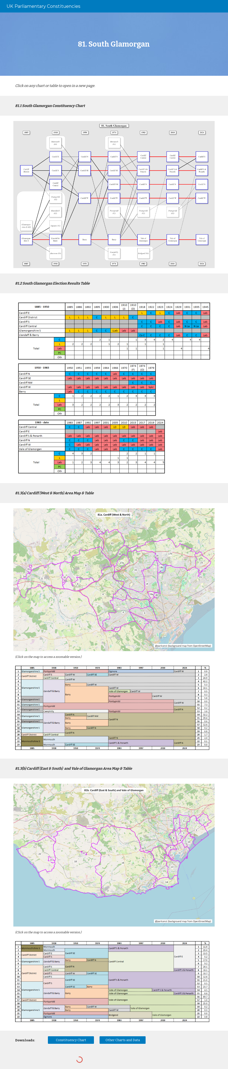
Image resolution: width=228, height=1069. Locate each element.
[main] (114, 44)
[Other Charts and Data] (123, 1040)
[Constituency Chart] (71, 1040)
